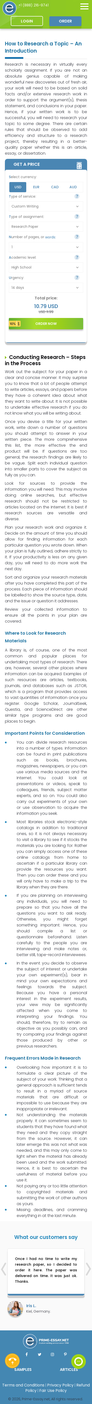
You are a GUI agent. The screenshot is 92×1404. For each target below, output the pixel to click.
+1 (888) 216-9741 (33, 5)
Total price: (46, 298)
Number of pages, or (32, 237)
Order (65, 21)
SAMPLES (23, 1369)
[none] (84, 6)
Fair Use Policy (53, 1390)
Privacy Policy (60, 1385)
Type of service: (22, 196)
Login (27, 21)
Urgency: (16, 277)
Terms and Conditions (23, 1385)
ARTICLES (69, 1369)
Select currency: (23, 176)
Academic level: (22, 257)
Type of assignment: (26, 216)
